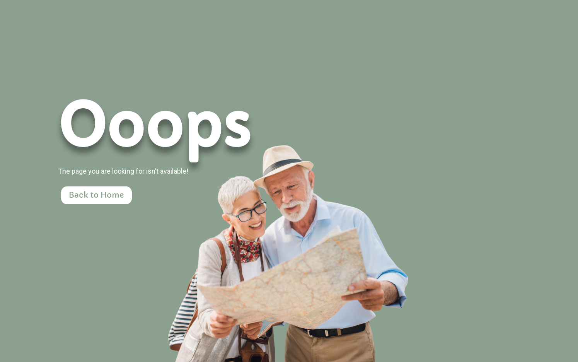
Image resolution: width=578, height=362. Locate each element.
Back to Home (96, 195)
